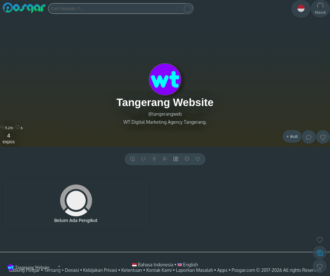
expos (9, 138)
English (188, 264)
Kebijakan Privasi (100, 270)
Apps (222, 270)
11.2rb (6, 128)
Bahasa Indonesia (153, 264)
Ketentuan (131, 270)
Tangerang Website (164, 102)
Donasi (72, 270)
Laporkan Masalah (194, 270)
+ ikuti (292, 136)
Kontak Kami (159, 270)
